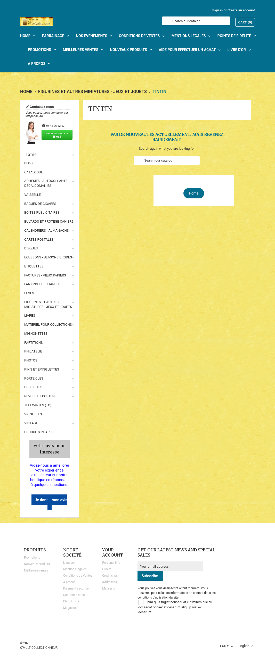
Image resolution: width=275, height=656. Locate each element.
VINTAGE (31, 423)
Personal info (111, 563)
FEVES (29, 293)
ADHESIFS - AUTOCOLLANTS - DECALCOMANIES (46, 183)
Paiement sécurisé (76, 588)
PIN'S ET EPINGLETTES (41, 369)
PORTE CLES (33, 378)
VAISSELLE (32, 195)
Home (49, 154)
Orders (106, 569)
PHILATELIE (33, 351)
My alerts (108, 588)
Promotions (32, 557)
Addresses (109, 582)
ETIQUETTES (33, 266)
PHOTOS (30, 360)
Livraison (69, 563)
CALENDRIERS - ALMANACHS (46, 230)
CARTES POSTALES (38, 239)
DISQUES (31, 248)
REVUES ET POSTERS (40, 396)
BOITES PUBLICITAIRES (41, 212)
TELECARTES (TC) (37, 405)
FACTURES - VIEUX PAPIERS (45, 275)
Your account (112, 552)
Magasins (70, 608)
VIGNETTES (33, 414)
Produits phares (38, 432)
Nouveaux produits (37, 564)
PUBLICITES (33, 387)
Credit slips (110, 575)
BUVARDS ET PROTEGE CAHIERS (49, 221)
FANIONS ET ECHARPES (42, 284)
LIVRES (29, 315)
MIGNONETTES (35, 333)
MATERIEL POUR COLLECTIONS (48, 324)
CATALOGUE (33, 172)
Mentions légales (75, 569)
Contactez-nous (74, 595)
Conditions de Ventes (77, 575)
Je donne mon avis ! (51, 502)
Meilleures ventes (36, 570)
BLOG (28, 163)
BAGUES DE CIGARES (40, 204)
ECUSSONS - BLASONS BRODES (48, 257)
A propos (69, 582)
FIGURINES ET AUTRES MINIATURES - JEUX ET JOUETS (48, 304)
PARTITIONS (33, 342)
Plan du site (71, 601)
